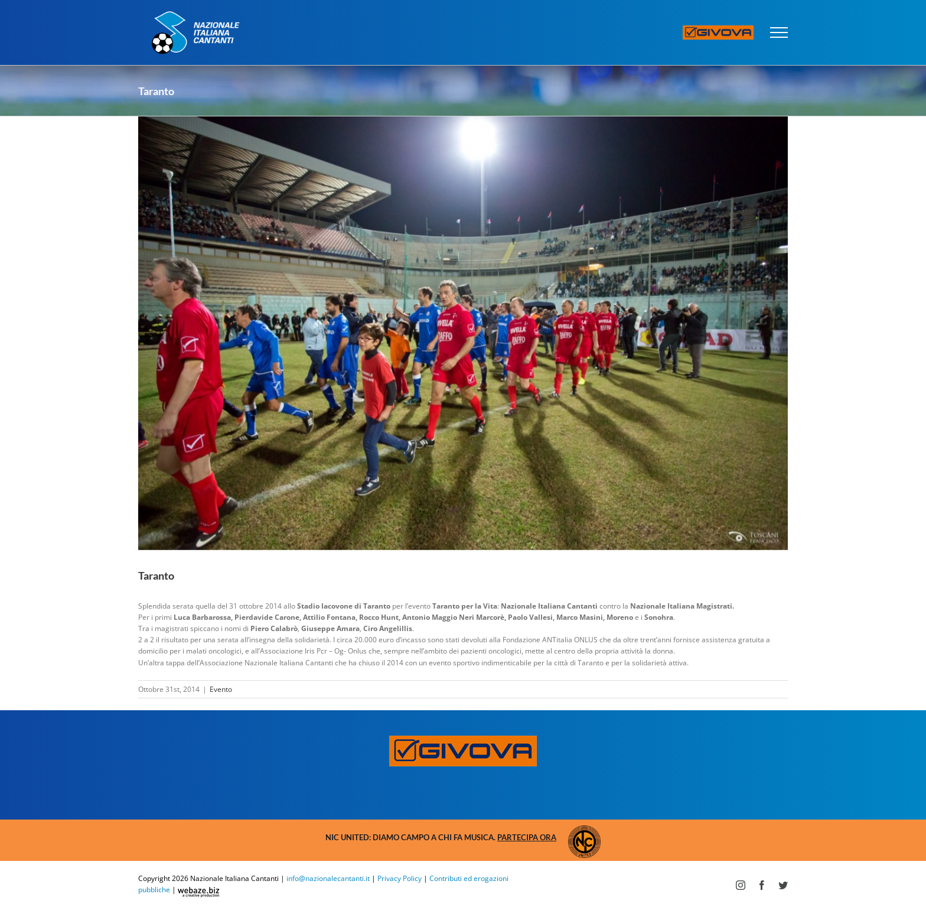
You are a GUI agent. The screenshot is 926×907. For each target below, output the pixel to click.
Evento (221, 689)
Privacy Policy (399, 878)
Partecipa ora (526, 837)
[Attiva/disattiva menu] (779, 32)
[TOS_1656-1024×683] (463, 333)
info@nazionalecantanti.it (328, 878)
